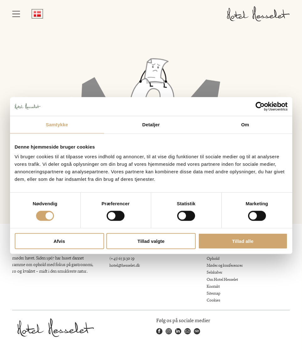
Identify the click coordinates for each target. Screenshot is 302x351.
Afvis (59, 241)
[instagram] (169, 332)
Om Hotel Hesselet (222, 280)
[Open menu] (16, 14)
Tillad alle (242, 241)
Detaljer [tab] (151, 124)
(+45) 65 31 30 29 (122, 259)
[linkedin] (178, 332)
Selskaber (214, 272)
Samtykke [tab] (57, 124)
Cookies (213, 300)
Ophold (213, 259)
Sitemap (213, 293)
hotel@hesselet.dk (124, 266)
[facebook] (159, 332)
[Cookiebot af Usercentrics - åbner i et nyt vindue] (260, 106)
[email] (187, 332)
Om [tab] (245, 124)
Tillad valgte (150, 241)
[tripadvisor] (197, 332)
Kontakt (213, 287)
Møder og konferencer (225, 266)
